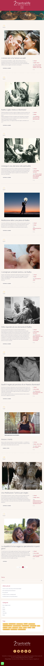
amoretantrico (38, 278)
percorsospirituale (38, 555)
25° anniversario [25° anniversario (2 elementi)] (12, 623)
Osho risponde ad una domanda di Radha (16, 327)
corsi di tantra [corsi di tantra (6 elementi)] (14, 629)
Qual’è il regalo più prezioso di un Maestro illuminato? (20, 384)
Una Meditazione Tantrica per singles (14, 492)
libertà (39, 446)
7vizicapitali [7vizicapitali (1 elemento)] (5, 623)
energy (34, 66)
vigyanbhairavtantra (37, 503)
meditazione (38, 66)
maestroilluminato (36, 336)
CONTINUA (5, 561)
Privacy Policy (8, 658)
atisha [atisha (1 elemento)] (10, 627)
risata (34, 556)
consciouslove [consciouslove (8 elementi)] (6, 629)
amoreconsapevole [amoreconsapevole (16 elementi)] (8, 625)
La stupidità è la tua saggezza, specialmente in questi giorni (20, 547)
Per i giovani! (5, 592)
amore (36, 64)
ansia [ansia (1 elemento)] (38, 625)
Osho (35, 170)
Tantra (38, 62)
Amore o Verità (6, 439)
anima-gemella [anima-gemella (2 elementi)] (33, 625)
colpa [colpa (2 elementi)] (34, 627)
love (34, 447)
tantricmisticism (36, 119)
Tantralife (35, 172)
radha (40, 67)
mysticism (35, 117)
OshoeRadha (35, 178)
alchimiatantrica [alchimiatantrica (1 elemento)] (19, 623)
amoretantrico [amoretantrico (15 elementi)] (25, 625)
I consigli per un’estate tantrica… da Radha (16, 272)
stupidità (37, 556)
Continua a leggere (7, 68)
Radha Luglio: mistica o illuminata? (13, 109)
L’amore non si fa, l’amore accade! (13, 58)
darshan (36, 173)
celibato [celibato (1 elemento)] (25, 627)
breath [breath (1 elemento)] (20, 627)
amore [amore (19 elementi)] (25, 623)
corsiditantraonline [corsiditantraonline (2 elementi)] (22, 629)
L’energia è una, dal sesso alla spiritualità (16, 166)
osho (38, 67)
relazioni (36, 447)
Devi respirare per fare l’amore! (8, 590)
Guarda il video (6, 448)
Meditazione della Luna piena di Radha (15, 220)
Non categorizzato (6, 605)
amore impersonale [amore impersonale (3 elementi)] (17, 625)
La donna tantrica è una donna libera (9, 596)
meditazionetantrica (37, 228)
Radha (35, 62)
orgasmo (34, 67)
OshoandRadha (38, 175)
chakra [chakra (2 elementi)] (29, 627)
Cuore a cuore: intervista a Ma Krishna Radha (11, 588)
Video (41, 444)
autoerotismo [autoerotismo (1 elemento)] (15, 627)
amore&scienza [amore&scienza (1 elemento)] (31, 623)
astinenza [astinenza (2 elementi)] (5, 627)
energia (39, 64)
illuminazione (37, 334)
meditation (37, 116)
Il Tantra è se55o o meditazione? (9, 594)
